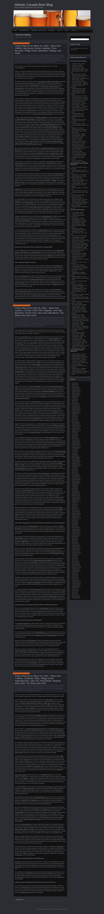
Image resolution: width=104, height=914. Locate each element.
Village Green (18, 189)
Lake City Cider (46, 687)
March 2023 (74, 403)
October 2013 (75, 568)
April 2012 (74, 593)
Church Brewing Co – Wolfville (78, 237)
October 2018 (75, 481)
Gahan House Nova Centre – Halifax (80, 244)
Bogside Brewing (25, 319)
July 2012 (74, 589)
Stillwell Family (33, 526)
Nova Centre (34, 562)
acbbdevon (20, 673)
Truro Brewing (50, 161)
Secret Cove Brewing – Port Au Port (80, 199)
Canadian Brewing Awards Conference (50, 319)
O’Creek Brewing (24, 276)
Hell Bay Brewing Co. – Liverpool (79, 254)
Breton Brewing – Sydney (77, 228)
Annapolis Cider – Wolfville (78, 218)
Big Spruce (44, 473)
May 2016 (74, 523)
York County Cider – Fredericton (79, 161)
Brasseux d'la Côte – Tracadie (78, 76)
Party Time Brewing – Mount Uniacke (80, 297)
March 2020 (74, 456)
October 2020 (75, 445)
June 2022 (74, 416)
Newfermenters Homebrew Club (23, 219)
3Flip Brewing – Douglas (77, 65)
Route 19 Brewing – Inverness (78, 306)
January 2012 (75, 598)
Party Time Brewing (19, 322)
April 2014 (74, 560)
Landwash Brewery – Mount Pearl (79, 183)
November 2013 (75, 567)
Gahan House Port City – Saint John (80, 97)
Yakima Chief (54, 153)
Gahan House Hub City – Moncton (79, 95)
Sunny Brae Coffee (19, 282)
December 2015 (75, 530)
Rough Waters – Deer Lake (78, 198)
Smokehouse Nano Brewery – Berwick (80, 319)
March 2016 (74, 526)
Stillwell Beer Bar (18, 324)
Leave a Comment (52, 62)
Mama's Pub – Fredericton (77, 128)
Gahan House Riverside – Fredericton (80, 98)
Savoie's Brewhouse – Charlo (78, 144)
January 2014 (75, 564)
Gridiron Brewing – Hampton (78, 104)
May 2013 (74, 576)
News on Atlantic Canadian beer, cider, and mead (29, 7)
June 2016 (74, 522)
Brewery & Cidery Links (38, 30)
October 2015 (75, 533)
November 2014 (75, 549)
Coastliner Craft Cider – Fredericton (79, 82)
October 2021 (75, 428)
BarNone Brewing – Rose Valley (79, 354)
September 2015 (75, 535)
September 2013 (75, 570)
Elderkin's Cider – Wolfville (78, 241)
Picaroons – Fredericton (77, 139)
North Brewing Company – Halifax (79, 288)
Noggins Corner (22, 688)
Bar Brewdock (50, 55)
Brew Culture (37, 56)
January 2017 (75, 511)
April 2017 (74, 507)
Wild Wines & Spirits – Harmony (79, 348)
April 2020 (74, 454)
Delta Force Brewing (60, 685)
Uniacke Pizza (43, 396)
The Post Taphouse (31, 640)
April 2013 (74, 577)
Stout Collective (26, 126)
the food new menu (27, 349)
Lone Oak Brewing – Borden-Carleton (80, 362)
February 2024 (75, 387)
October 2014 (75, 551)
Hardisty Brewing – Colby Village (79, 253)
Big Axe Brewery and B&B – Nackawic (80, 69)
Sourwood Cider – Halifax (77, 322)
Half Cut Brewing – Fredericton (78, 107)
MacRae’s (19, 343)
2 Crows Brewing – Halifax (78, 212)
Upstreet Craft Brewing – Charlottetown (80, 371)
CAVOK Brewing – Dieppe (77, 79)
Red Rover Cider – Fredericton (78, 142)
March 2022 (74, 421)
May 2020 (74, 453)
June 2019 (74, 469)
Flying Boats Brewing (26, 687)
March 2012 (74, 595)
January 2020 (75, 459)
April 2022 (74, 419)
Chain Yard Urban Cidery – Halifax (79, 235)
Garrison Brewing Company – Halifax (80, 246)
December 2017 (75, 495)
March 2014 (74, 561)
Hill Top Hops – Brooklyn (77, 257)
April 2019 (74, 472)
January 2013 (75, 580)
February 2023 (75, 405)
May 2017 (74, 505)
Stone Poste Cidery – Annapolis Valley (80, 326)
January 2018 (75, 494)
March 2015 (74, 543)
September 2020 (75, 447)
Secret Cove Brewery (44, 322)
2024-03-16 (26, 43)
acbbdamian (20, 305)
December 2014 (75, 548)
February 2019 (75, 475)
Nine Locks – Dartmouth (77, 284)
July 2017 (74, 503)
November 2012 (75, 583)
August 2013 (75, 571)
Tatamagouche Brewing (60, 60)
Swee (62, 553)
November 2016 (75, 514)
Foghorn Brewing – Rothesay (78, 90)
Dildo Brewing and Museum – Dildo (79, 180)
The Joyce (47, 688)
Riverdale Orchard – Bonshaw (78, 370)
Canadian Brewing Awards (35, 319)
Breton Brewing (30, 56)
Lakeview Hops (19, 367)
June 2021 (74, 434)
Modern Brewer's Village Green (55, 58)
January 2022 (75, 424)
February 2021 (75, 440)
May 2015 (74, 541)
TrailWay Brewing (33, 62)
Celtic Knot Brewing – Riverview (79, 81)
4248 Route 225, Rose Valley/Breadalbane (46, 635)
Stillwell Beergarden (27, 324)
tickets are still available (34, 582)
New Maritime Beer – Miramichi (79, 135)
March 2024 (74, 386)
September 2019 (75, 464)
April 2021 (74, 437)
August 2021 (75, 431)
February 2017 (75, 510)
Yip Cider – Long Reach (77, 160)
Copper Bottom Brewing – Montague (80, 356)
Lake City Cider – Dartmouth (78, 265)
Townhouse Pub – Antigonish (78, 335)
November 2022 (75, 409)
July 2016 (74, 520)
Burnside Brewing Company (46, 56)
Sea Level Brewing (35, 322)
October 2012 (75, 584)
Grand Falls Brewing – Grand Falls (79, 100)
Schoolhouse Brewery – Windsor (79, 310)
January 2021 (75, 441)
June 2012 (74, 590)
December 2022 (75, 407)
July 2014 (74, 555)
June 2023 (74, 399)
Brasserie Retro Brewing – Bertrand (79, 75)
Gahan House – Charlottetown (78, 361)
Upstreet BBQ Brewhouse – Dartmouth (80, 345)
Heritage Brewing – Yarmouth (78, 256)
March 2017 (74, 508)
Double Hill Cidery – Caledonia (78, 358)
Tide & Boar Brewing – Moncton (79, 153)
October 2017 (75, 498)
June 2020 (74, 451)
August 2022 (75, 413)
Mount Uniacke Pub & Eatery (22, 398)
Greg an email (41, 611)
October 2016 (75, 516)
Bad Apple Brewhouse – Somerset (79, 221)
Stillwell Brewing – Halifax (77, 325)
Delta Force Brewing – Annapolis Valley (80, 240)
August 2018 (75, 483)
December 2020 (75, 443)
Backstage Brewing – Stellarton (79, 219)
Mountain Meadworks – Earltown (79, 276)
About (67, 30)
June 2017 (74, 504)
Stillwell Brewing (50, 60)
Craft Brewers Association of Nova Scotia (48, 81)
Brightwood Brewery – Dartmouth (79, 230)
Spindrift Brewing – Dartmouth (78, 323)
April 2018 (74, 489)
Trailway (60, 507)
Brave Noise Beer (51, 685)
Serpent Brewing (53, 322)
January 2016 (75, 529)
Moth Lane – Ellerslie (76, 364)
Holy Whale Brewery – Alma (78, 113)
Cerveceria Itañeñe (53, 338)
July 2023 (74, 397)
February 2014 (75, 562)
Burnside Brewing (58, 173)
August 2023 (75, 396)
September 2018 (75, 482)
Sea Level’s (62, 461)
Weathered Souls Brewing (48, 124)
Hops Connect (37, 589)
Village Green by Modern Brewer (26, 690)
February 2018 (75, 492)
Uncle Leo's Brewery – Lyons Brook (79, 342)
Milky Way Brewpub (59, 425)
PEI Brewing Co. (27, 322)
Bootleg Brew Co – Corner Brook (79, 174)
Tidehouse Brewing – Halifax (78, 332)
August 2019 (75, 466)
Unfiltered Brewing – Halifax (78, 344)
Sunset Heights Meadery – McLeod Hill (80, 147)
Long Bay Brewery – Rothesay (78, 123)
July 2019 (74, 467)
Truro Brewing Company (42, 62)
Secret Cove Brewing (60, 451)
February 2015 (75, 545)
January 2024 (75, 388)
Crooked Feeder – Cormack (78, 179)
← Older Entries (19, 899)
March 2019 (74, 473)
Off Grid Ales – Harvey (77, 138)
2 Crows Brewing (34, 55)
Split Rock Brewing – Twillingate (79, 201)
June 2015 (74, 539)
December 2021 (75, 425)
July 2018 (74, 485)
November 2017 (75, 497)
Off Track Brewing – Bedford (78, 289)
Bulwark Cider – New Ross (78, 231)
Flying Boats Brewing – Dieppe (78, 88)
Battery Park (56, 55)
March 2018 (74, 491)
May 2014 (74, 558)
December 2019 (75, 460)
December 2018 (75, 478)
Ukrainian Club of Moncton (37, 279)
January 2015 (75, 546)
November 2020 (75, 444)
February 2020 (75, 457)
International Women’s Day (47, 148)
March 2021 (74, 438)
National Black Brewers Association (25, 119)
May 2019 (74, 470)
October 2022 (75, 410)
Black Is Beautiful (41, 117)
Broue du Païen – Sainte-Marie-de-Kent (80, 78)
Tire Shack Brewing (24, 325)
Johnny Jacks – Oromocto (77, 114)
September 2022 (75, 412)
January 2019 (75, 476)
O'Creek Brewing (18, 60)
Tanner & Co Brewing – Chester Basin (80, 327)
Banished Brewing (42, 55)
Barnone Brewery (39, 632)
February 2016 (75, 527)
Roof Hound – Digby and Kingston (79, 304)
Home (15, 30)
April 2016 (74, 524)
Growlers (51, 30)
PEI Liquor (55, 627)
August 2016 (75, 519)
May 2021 (74, 435)
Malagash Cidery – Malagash (78, 272)
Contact (73, 30)
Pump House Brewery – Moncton (79, 141)
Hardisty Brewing (35, 58)
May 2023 (74, 400)
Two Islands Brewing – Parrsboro (79, 341)
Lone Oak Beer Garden (36, 320)
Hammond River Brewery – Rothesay (80, 109)
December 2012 (75, 581)
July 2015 (74, 538)
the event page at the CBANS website (41, 114)
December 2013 (75, 565)
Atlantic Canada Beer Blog (34, 4)
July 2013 (74, 573)
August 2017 (75, 501)
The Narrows (37, 158)
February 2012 (75, 596)
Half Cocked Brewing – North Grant (79, 249)
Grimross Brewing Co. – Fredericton (80, 106)
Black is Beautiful (22, 56)
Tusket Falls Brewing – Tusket (78, 339)
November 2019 (75, 462)
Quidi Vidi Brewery (35, 60)
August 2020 (75, 448)
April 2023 (74, 402)
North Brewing (53, 320)
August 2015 (75, 536)
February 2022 (75, 422)
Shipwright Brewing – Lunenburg (79, 317)
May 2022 (74, 418)
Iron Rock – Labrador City (77, 182)
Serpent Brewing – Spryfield (78, 314)
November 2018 (75, 479)
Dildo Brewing (18, 687)
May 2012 (74, 592)
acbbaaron (20, 43)
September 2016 (75, 517)
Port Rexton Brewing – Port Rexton (79, 190)
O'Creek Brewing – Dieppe (78, 136)
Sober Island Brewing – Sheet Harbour (80, 320)
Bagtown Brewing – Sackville (78, 68)
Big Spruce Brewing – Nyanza (78, 224)
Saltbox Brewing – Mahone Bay (79, 308)
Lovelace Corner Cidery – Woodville (80, 268)
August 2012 (75, 587)
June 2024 (74, 383)
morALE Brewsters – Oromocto (79, 134)
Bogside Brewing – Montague (78, 355)
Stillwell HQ (56, 284)
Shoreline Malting (43, 60)
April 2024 (74, 384)
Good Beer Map (24, 30)
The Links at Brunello (54, 324)
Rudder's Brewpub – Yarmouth (78, 307)
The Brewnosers (53, 596)
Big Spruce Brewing (52, 127)
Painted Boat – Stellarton (77, 295)
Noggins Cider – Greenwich (78, 287)
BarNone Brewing (50, 317)
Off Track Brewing (26, 60)
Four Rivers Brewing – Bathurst (79, 91)
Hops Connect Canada (26, 320)
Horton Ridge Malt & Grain (36, 687)
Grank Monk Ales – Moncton (78, 101)
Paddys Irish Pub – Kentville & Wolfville (80, 294)
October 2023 (75, 393)
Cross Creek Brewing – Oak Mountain (80, 84)
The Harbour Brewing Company (21, 62)
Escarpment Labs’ (19, 371)
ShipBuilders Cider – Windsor (78, 316)
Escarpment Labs (19, 88)
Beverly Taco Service (56, 551)
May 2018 (74, 488)
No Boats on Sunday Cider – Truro (79, 285)
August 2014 (75, 554)
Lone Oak (30, 424)
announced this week (24, 291)
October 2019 (75, 463)
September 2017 (75, 500)
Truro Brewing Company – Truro (79, 336)
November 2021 (75, 426)
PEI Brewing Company (23, 623)
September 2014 (75, 552)
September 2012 (75, 586)
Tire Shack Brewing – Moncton (78, 155)
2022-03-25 (26, 673)
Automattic (64, 909)
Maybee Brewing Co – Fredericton (79, 129)
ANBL (61, 627)
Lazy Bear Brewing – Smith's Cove (79, 266)
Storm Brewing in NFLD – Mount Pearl (80, 202)
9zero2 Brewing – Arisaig (77, 213)
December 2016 (75, 513)
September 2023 (75, 394)
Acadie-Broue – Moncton (77, 66)
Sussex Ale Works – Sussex (78, 148)
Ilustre (35, 342)
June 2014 (74, 557)
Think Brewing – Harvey (77, 151)
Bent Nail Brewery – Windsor (78, 222)
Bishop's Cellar (18, 319)
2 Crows (38, 360)
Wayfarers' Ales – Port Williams (79, 346)
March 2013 (74, 579)
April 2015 (74, 542)
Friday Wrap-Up (22, 55)
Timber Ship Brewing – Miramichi (79, 154)
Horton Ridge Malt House (21, 468)
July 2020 (74, 450)
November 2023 (75, 391)
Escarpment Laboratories (26, 58)
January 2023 (75, 406)
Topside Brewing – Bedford (78, 333)
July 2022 (74, 415)
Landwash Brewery (54, 687)
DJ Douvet (56, 553)
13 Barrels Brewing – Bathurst (78, 63)
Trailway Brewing (42, 230)
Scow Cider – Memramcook (78, 145)
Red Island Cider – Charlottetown (79, 368)
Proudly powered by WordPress (44, 909)
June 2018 (74, 486)
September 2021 (75, 429)
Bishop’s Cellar (33, 650)
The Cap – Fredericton (77, 150)
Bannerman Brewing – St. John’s (79, 170)
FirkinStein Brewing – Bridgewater (79, 243)
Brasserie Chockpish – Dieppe (78, 74)
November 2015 (75, 532)
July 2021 (74, 432)
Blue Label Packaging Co (52, 126)
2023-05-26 (27, 305)
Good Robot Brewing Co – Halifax (79, 247)
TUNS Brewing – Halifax (77, 338)
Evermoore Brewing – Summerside (79, 359)
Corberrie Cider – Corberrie (78, 238)
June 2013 (74, 574)
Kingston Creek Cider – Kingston (79, 119)
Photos (59, 30)
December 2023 (75, 390)
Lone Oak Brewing (44, 58)
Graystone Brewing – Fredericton (79, 103)
